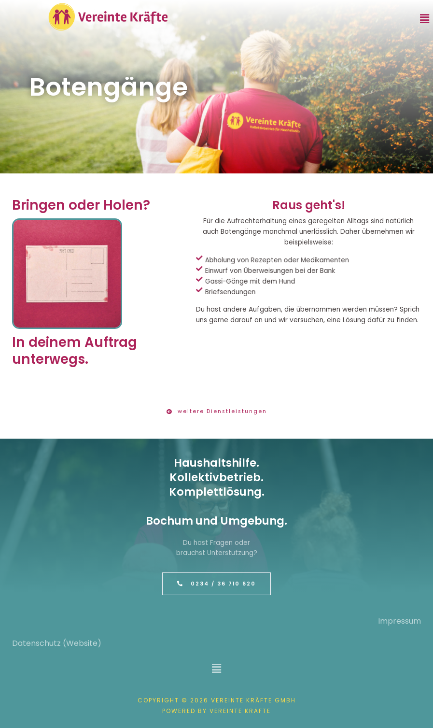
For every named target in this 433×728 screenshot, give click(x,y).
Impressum (399, 621)
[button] (425, 19)
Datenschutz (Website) (56, 643)
